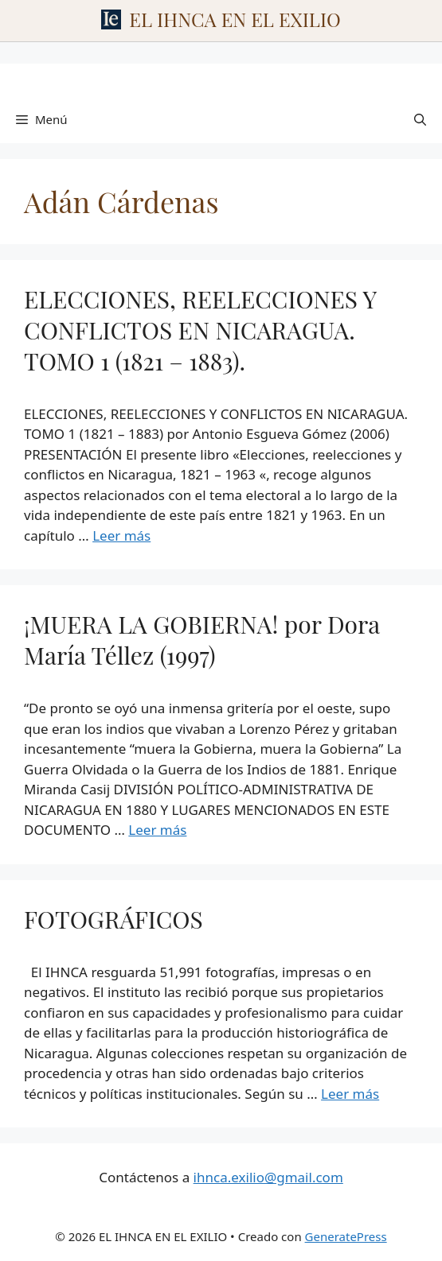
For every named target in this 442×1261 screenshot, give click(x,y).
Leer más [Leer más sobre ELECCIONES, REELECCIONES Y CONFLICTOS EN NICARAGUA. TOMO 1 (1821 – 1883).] (121, 535)
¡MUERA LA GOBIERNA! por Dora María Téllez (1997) (202, 639)
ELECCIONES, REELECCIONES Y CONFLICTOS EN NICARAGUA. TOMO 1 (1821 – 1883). (200, 330)
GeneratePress (346, 1236)
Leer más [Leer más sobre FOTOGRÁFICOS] (350, 1093)
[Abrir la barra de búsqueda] (420, 119)
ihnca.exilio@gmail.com (268, 1177)
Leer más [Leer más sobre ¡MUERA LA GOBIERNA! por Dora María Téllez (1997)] (157, 830)
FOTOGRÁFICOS (113, 919)
